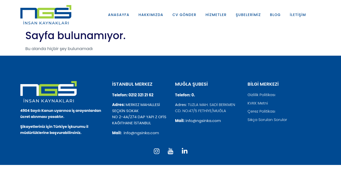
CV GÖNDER (184, 14)
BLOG (275, 14)
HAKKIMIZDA (151, 14)
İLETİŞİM (298, 14)
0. (193, 95)
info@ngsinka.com (141, 132)
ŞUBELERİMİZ (248, 14)
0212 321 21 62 (141, 95)
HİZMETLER (216, 14)
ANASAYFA (118, 14)
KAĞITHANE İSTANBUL (131, 123)
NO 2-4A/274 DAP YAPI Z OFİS (139, 116)
